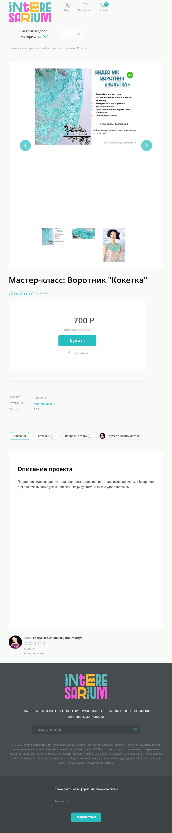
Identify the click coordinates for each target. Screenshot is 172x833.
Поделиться (80, 353)
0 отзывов (41, 292)
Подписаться (86, 817)
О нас (25, 711)
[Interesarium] (86, 686)
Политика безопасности (86, 716)
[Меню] (125, 7)
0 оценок (30, 648)
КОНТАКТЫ (66, 711)
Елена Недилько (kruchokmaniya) (58, 638)
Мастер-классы (44, 403)
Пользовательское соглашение (127, 711)
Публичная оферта (88, 711)
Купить (77, 340)
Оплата (51, 711)
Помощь (38, 711)
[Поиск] (136, 729)
